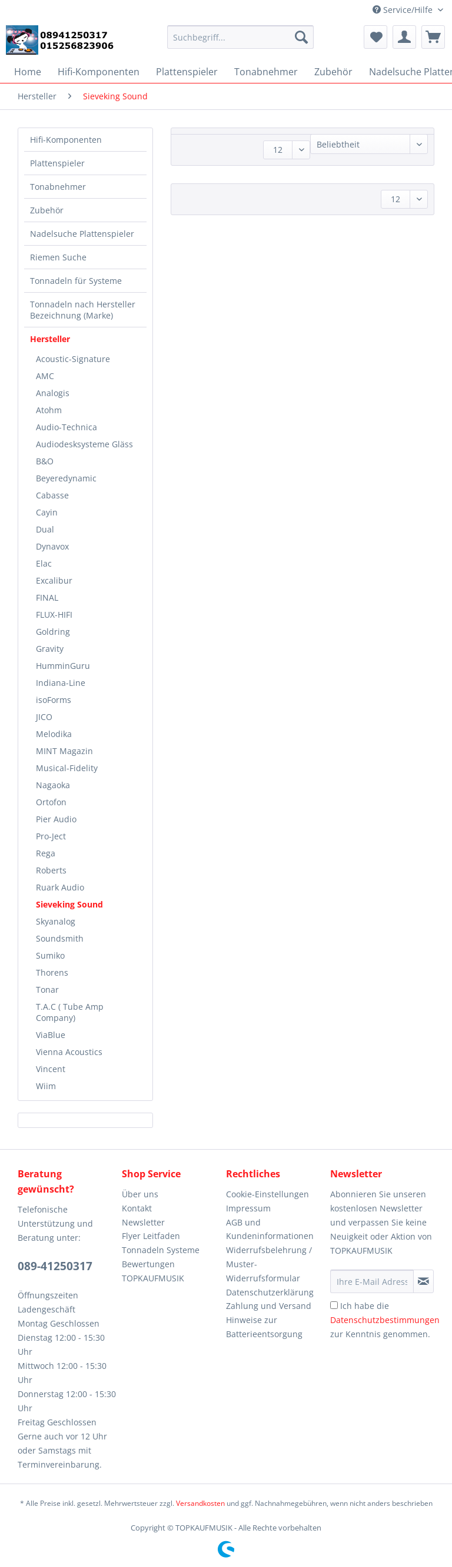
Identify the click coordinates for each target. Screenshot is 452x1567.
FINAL (47, 597)
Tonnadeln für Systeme (76, 280)
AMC (45, 375)
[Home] (27, 72)
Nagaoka (53, 785)
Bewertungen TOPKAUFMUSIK (153, 1271)
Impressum (248, 1208)
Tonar (47, 989)
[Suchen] (301, 37)
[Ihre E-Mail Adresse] (372, 1281)
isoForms (53, 699)
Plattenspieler (57, 163)
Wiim (46, 1085)
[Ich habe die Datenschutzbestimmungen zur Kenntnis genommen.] (334, 1305)
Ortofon (51, 802)
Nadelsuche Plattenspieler (82, 233)
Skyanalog (55, 921)
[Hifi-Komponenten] (98, 72)
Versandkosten (200, 1503)
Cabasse (52, 495)
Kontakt (137, 1208)
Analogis (52, 393)
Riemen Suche (58, 257)
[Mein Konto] (404, 37)
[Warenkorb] (433, 37)
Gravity (50, 648)
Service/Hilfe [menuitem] (404, 9)
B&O (45, 461)
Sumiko (50, 955)
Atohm (49, 410)
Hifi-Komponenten (66, 139)
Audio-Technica (66, 427)
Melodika (54, 733)
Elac (44, 563)
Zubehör (47, 210)
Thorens (52, 972)
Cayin (47, 512)
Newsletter (143, 1222)
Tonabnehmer (58, 186)
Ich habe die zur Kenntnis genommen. (385, 1320)
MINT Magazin (64, 750)
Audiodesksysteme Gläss (84, 444)
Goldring (53, 631)
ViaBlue (50, 1034)
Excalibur (54, 580)
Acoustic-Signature (73, 358)
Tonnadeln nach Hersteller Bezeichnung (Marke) (82, 310)
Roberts (51, 870)
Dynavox (52, 546)
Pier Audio (56, 819)
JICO (44, 716)
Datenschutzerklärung (270, 1292)
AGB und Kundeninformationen (270, 1229)
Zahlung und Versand (268, 1305)
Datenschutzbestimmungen (385, 1319)
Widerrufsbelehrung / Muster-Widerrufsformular (269, 1264)
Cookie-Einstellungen (267, 1194)
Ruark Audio (60, 887)
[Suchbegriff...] (240, 37)
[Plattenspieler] (187, 72)
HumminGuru (63, 665)
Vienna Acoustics (69, 1051)
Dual (45, 529)
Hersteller (50, 338)
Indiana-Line (60, 682)
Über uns (140, 1194)
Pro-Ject (51, 836)
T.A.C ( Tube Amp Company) (70, 1012)
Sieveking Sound (69, 904)
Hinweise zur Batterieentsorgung (264, 1327)
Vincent (50, 1068)
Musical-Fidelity (67, 768)
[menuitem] (240, 42)
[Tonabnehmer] (266, 72)
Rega (45, 853)
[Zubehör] (333, 72)
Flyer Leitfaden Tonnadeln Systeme (161, 1242)
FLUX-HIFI (54, 614)
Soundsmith (60, 938)
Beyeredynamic (66, 478)
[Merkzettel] (375, 37)
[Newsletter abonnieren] (423, 1281)
